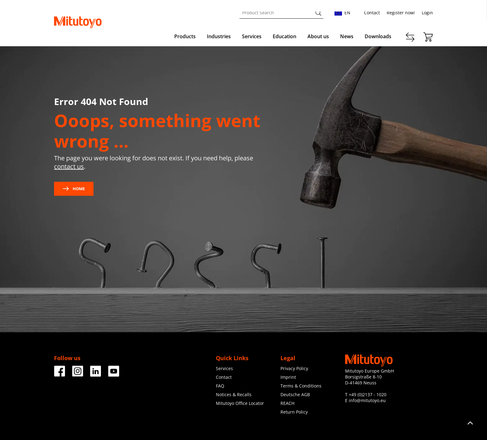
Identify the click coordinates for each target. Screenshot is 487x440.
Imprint (288, 377)
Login (427, 13)
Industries (219, 36)
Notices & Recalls (234, 394)
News (346, 36)
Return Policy (294, 412)
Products (185, 36)
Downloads (378, 36)
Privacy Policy (294, 368)
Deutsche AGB (295, 394)
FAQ (220, 386)
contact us (69, 166)
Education (284, 36)
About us (318, 36)
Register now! (401, 13)
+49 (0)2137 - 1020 (367, 394)
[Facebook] (59, 374)
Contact (372, 13)
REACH (287, 403)
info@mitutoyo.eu (367, 400)
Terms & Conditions (300, 386)
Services (252, 36)
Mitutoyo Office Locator (240, 403)
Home (74, 189)
